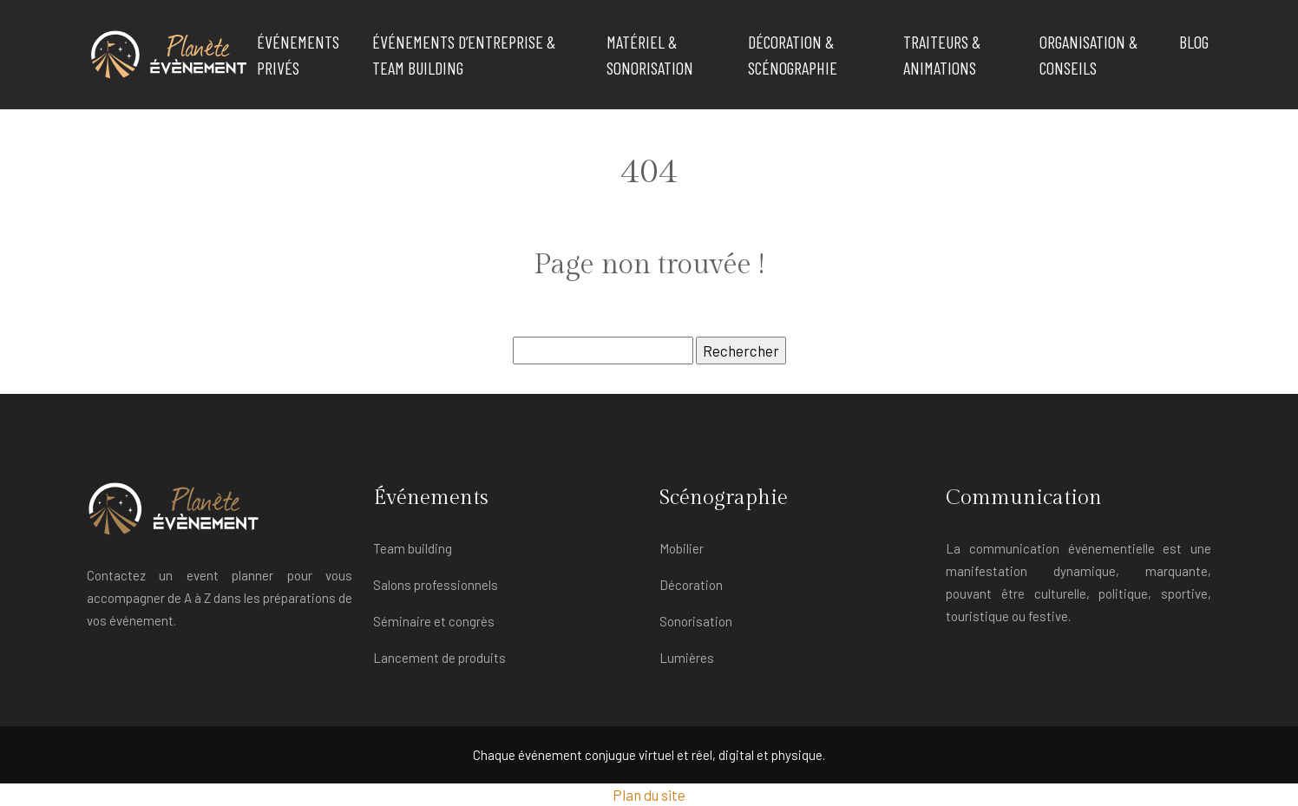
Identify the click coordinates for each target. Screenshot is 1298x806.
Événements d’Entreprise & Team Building (463, 54)
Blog (1194, 41)
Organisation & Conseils (1088, 54)
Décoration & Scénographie (792, 54)
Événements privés (298, 54)
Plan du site (649, 794)
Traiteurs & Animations (941, 54)
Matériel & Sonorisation (649, 54)
